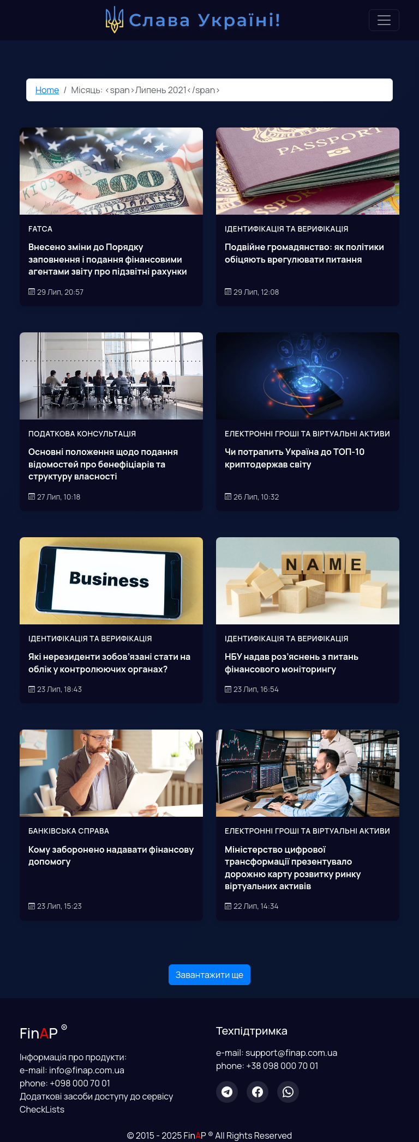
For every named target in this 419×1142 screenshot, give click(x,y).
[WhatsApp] (288, 1092)
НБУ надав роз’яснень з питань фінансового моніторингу (291, 663)
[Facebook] (257, 1092)
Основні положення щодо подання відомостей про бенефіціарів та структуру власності (103, 464)
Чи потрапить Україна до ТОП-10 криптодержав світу (295, 458)
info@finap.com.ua (86, 1070)
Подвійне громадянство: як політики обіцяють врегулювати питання (304, 253)
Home (47, 90)
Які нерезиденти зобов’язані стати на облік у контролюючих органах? (109, 663)
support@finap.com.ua (291, 1053)
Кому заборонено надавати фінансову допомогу (111, 855)
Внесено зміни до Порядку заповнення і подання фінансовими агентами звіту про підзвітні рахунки (107, 259)
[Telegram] (227, 1092)
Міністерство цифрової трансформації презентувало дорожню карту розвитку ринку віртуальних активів (293, 867)
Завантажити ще (209, 975)
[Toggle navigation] (384, 20)
